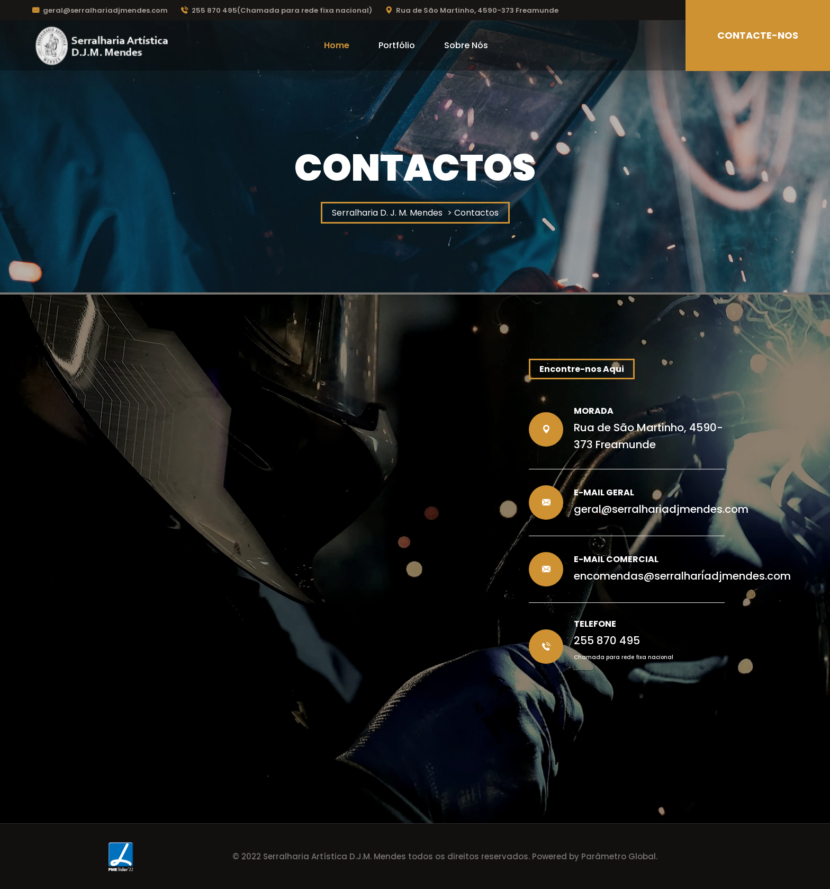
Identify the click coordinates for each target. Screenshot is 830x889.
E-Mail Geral (604, 492)
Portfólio (396, 45)
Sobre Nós (466, 45)
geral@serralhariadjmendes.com (100, 10)
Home (336, 45)
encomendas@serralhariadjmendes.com (682, 575)
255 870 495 (607, 640)
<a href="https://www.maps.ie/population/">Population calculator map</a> (309, 517)
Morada (594, 411)
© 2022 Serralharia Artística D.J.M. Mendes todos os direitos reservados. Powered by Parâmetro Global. (444, 856)
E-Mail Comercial (616, 559)
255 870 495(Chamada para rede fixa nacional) (276, 10)
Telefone (595, 624)
